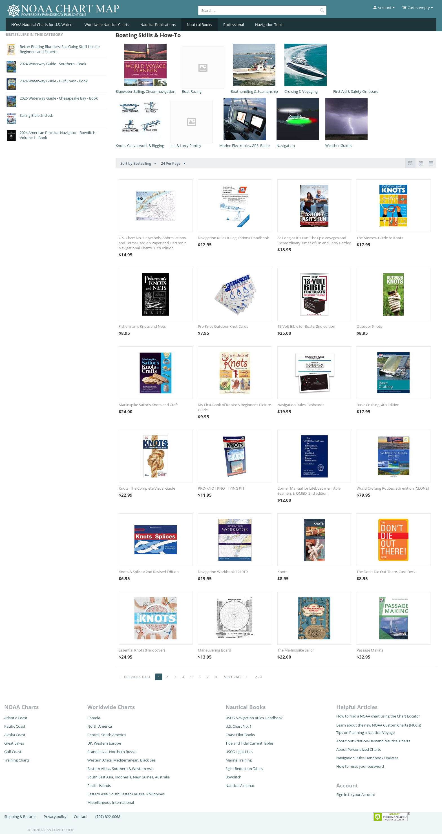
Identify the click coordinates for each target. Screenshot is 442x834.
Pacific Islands (99, 785)
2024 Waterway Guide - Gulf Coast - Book (54, 80)
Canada (93, 717)
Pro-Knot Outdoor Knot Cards (223, 326)
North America (99, 726)
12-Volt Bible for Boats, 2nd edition (306, 326)
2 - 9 (258, 676)
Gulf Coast (12, 751)
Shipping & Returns (20, 816)
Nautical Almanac (240, 785)
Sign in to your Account (355, 794)
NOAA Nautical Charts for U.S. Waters (42, 24)
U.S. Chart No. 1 (238, 726)
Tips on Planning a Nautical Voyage (365, 732)
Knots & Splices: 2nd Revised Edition (149, 571)
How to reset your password (360, 766)
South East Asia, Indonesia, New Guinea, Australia (128, 777)
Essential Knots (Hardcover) (142, 650)
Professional (233, 24)
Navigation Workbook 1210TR (223, 571)
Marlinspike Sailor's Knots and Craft (148, 404)
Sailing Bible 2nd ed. (36, 115)
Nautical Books (199, 24)
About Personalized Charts (358, 749)
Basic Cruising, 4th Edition (378, 404)
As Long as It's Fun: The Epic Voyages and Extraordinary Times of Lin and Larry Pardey (314, 240)
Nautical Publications (158, 24)
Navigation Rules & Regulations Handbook (233, 237)
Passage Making (370, 650)
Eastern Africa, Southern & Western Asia (120, 768)
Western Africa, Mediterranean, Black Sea (121, 760)
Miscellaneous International (110, 802)
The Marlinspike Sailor (295, 650)
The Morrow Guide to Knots (380, 237)
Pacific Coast (14, 726)
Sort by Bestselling (138, 163)
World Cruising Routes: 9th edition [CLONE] (393, 488)
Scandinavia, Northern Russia (111, 751)
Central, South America (106, 734)
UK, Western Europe (104, 743)
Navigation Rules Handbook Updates (367, 757)
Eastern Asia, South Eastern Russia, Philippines (126, 793)
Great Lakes (14, 743)
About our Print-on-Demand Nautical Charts (373, 740)
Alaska (10, 734)
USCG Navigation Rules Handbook (254, 717)
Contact (80, 816)
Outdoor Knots (369, 326)
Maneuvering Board (214, 650)
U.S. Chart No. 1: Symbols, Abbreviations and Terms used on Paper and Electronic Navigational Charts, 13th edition (152, 242)
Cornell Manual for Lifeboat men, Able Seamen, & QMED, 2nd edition (309, 491)
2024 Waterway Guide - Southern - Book (53, 63)
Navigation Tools (269, 24)
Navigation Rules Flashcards (300, 404)
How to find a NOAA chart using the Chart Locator (378, 716)
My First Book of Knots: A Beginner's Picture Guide (234, 407)
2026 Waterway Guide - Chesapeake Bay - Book (59, 98)
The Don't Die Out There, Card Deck (386, 571)
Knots (282, 571)
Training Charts (17, 760)
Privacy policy (55, 816)
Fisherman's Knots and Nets (142, 326)
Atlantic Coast (15, 717)
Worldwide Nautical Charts (107, 24)
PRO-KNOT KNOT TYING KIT (221, 488)
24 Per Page (173, 163)
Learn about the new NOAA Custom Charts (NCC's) (378, 725)
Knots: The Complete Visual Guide (147, 488)
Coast (20, 734)
